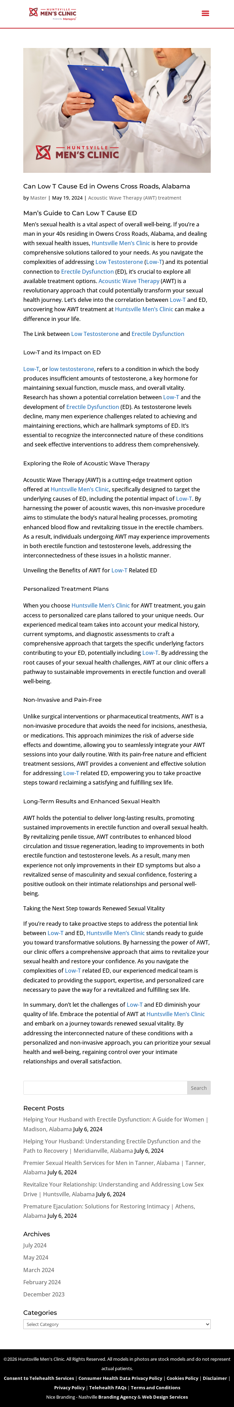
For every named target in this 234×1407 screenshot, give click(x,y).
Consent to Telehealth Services (39, 1378)
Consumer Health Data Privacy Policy (120, 1378)
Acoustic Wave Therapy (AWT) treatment (134, 197)
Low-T (154, 262)
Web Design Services (165, 1397)
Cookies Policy (182, 1378)
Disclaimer (215, 1378)
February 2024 (42, 1282)
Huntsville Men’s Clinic (121, 243)
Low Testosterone (119, 262)
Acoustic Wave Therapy (129, 281)
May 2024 (35, 1257)
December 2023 (44, 1294)
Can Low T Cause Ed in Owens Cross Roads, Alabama (106, 186)
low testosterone (71, 369)
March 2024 (38, 1270)
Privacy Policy (69, 1387)
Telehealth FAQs (107, 1387)
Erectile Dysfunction (87, 271)
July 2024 (35, 1245)
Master (38, 197)
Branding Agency (117, 1397)
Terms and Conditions (155, 1387)
